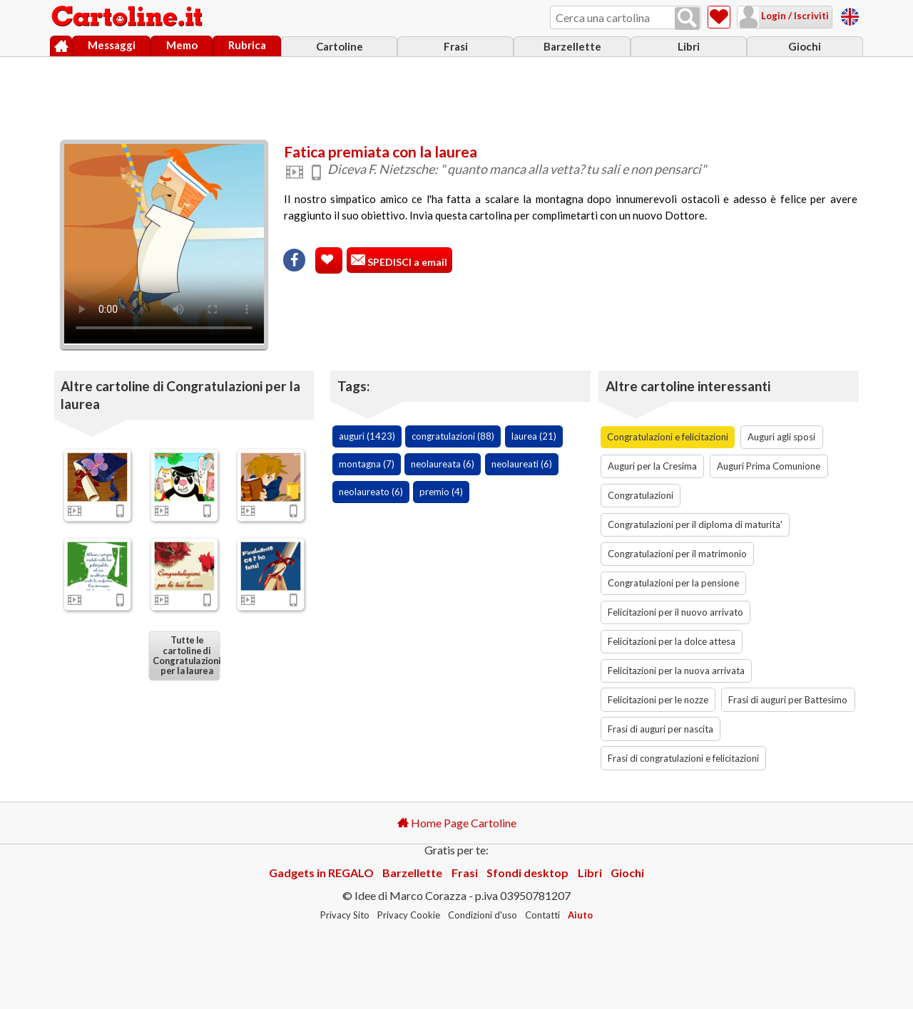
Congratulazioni (640, 495)
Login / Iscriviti (794, 15)
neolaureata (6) (442, 464)
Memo (182, 44)
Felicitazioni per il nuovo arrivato (675, 612)
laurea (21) (533, 436)
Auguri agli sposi (781, 437)
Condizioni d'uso (482, 915)
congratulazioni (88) (453, 436)
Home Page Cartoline (456, 822)
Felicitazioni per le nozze (658, 699)
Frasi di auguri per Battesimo (787, 699)
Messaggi (112, 44)
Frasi (456, 46)
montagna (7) (366, 464)
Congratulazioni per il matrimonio (677, 553)
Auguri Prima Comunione (768, 466)
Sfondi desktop (527, 872)
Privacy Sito (344, 915)
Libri (689, 46)
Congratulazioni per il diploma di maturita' (695, 524)
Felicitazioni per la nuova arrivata (676, 670)
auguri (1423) (367, 436)
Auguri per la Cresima (652, 466)
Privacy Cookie (408, 915)
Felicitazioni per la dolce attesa (671, 641)
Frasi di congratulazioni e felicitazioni (683, 758)
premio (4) (441, 491)
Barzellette (572, 46)
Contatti (542, 915)
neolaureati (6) (521, 464)
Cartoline (339, 46)
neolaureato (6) (371, 491)
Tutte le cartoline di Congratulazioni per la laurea (186, 655)
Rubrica (247, 44)
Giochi (804, 46)
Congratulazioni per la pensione (673, 583)
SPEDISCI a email (406, 262)
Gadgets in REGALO (321, 872)
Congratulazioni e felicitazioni (667, 437)
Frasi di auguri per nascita (660, 729)
